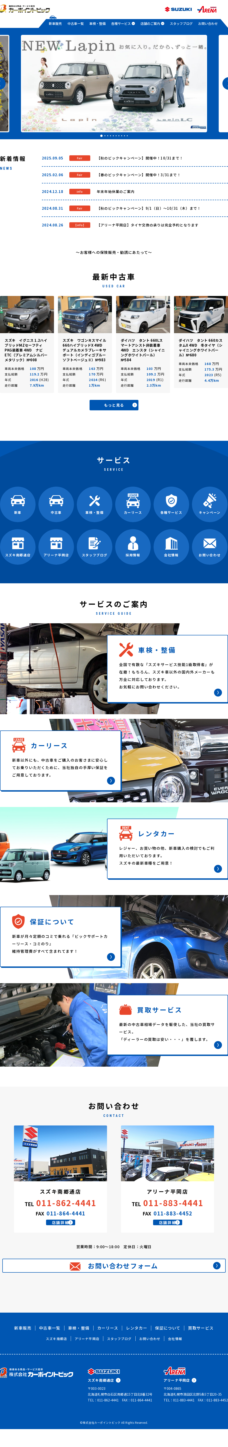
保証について (167, 1346)
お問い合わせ (208, 23)
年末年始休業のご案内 (115, 191)
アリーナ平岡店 (87, 1356)
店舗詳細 (66, 1228)
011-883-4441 (173, 1204)
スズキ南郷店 (56, 1356)
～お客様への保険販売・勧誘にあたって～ (114, 252)
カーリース (107, 1346)
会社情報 (175, 1356)
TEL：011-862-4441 (103, 1418)
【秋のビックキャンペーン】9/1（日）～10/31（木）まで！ (149, 208)
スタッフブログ (181, 23)
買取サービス (201, 1346)
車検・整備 (97, 23)
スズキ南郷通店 (104, 1398)
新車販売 (55, 23)
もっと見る (124, 405)
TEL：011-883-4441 (179, 1418)
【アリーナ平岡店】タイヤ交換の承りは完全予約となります (147, 224)
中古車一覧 (75, 23)
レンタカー (136, 1346)
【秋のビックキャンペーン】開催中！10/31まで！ (140, 158)
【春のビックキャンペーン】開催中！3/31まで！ (139, 174)
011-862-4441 (66, 1204)
